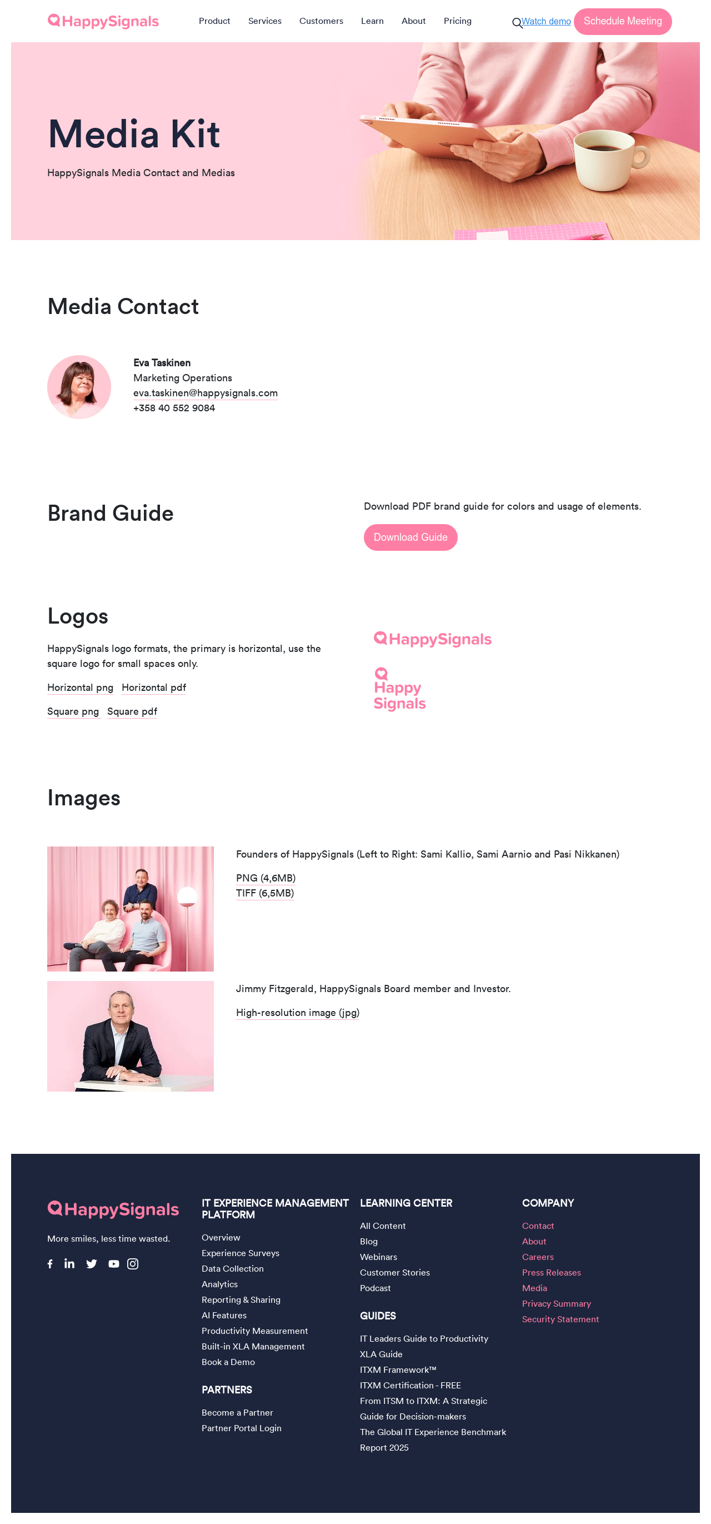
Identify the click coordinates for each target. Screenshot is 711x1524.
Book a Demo (228, 1361)
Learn (372, 20)
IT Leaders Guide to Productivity (424, 1338)
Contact (538, 1225)
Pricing (458, 20)
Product (215, 20)
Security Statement (560, 1318)
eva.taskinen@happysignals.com (205, 392)
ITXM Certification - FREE (410, 1385)
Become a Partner (237, 1412)
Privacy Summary (556, 1303)
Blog (369, 1241)
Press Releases (551, 1272)
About (414, 20)
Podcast (375, 1287)
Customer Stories (395, 1272)
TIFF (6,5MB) (265, 892)
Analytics (220, 1283)
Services (265, 20)
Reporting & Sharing (241, 1299)
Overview (221, 1237)
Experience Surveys (240, 1252)
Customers (321, 20)
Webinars (378, 1256)
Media (534, 1287)
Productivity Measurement (255, 1330)
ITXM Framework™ (398, 1369)
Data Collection (233, 1268)
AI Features (224, 1315)
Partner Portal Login (242, 1427)
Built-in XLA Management (253, 1346)
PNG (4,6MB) (266, 877)
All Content (383, 1225)
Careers (538, 1256)
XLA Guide (381, 1353)
